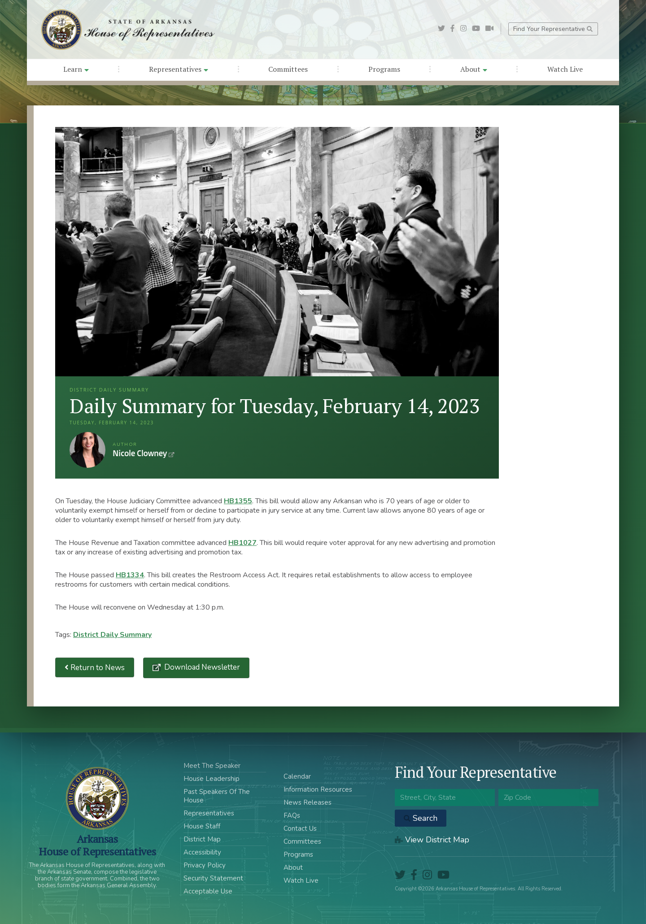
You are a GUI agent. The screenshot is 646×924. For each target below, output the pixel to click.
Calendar (297, 776)
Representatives (178, 69)
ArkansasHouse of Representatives (97, 845)
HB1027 (242, 543)
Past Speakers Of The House (216, 796)
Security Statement (213, 878)
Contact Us (300, 828)
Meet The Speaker (211, 765)
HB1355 (238, 501)
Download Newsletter (201, 667)
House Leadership (211, 778)
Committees (288, 69)
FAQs (292, 815)
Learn (76, 69)
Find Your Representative (553, 29)
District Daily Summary (112, 635)
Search (420, 818)
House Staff (201, 826)
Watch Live (565, 69)
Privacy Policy (204, 865)
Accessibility (202, 852)
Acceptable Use (207, 891)
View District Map (432, 839)
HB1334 (130, 575)
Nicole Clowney (87, 450)
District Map (202, 839)
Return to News (95, 667)
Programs (384, 69)
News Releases (308, 802)
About (473, 69)
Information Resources (318, 789)
